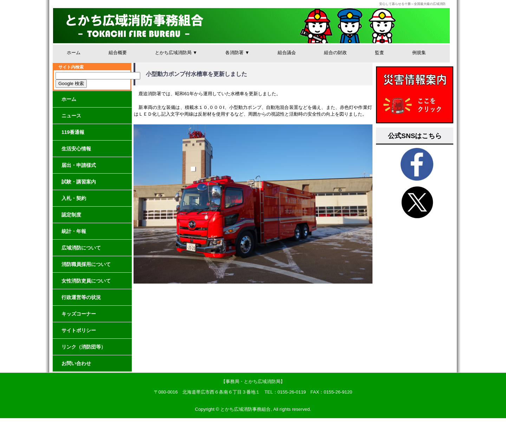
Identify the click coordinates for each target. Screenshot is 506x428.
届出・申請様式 (78, 165)
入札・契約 (73, 198)
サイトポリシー (78, 330)
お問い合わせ (76, 363)
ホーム (73, 52)
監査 (379, 52)
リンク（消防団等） (83, 347)
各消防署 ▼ (237, 52)
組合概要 (118, 52)
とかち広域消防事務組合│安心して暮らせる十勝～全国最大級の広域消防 (251, 25)
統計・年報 (73, 231)
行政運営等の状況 (81, 297)
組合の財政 (335, 52)
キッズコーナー (78, 314)
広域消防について (81, 248)
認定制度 (71, 215)
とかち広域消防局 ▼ (176, 52)
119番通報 (72, 132)
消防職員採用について (86, 264)
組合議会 (287, 52)
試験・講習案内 (78, 181)
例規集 (419, 52)
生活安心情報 (76, 148)
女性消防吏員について (86, 281)
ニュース (71, 115)
